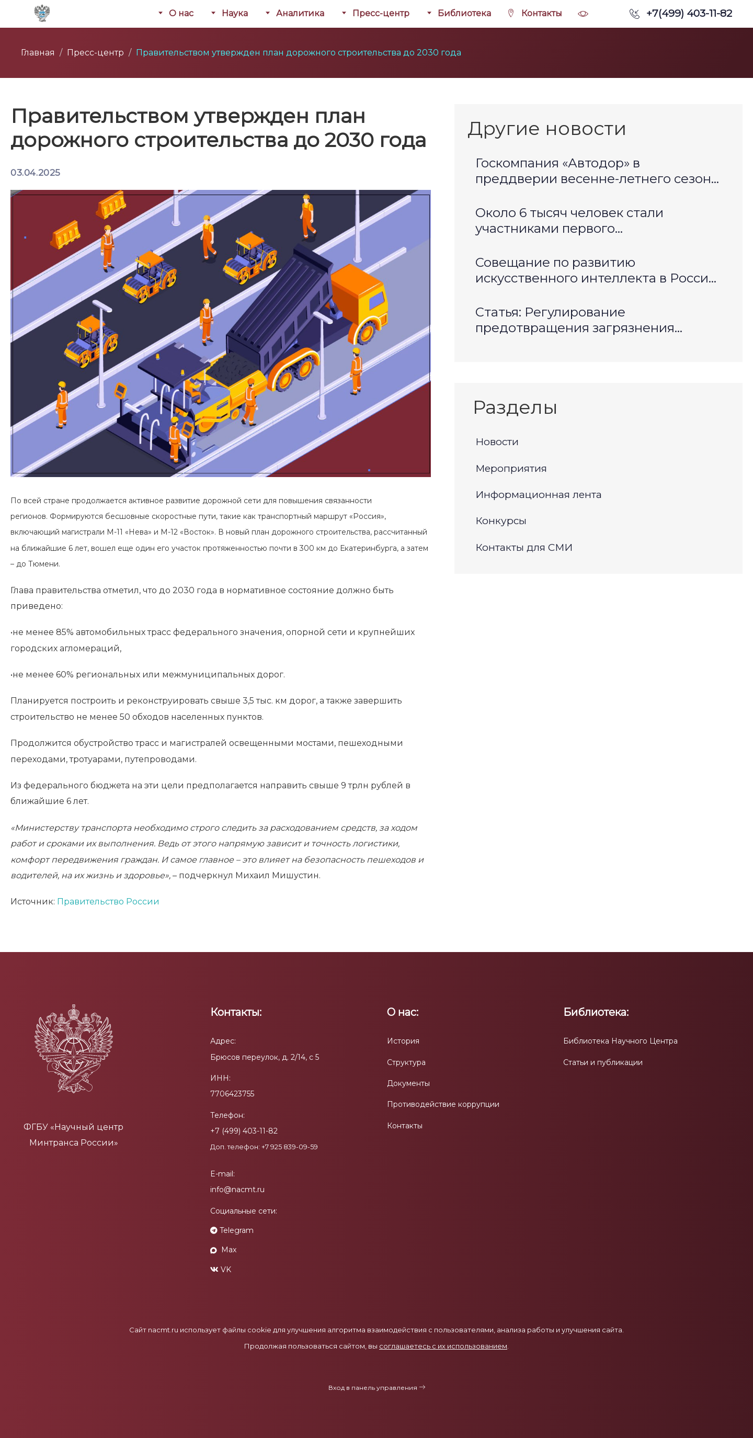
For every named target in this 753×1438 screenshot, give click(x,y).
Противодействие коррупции (443, 1104)
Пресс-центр (95, 53)
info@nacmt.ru (237, 1189)
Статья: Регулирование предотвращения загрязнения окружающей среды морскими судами (575, 321)
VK (220, 1269)
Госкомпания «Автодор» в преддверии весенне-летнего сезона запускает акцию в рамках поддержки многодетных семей (598, 172)
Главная (38, 53)
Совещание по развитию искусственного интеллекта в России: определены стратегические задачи (597, 272)
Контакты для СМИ (524, 547)
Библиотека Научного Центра (620, 1041)
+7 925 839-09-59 (289, 1147)
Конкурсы (501, 521)
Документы (408, 1083)
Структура (406, 1062)
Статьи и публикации (603, 1062)
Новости (497, 442)
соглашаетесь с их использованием (443, 1346)
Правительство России (107, 902)
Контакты (405, 1125)
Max (223, 1249)
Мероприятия (511, 468)
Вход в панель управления (372, 1387)
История (403, 1041)
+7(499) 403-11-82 (681, 13)
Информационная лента (538, 495)
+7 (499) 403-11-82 (244, 1131)
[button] (583, 13)
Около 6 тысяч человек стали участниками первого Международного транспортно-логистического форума (579, 222)
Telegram (232, 1230)
